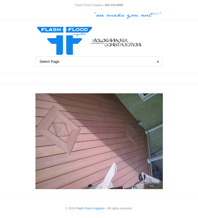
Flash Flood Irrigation (90, 208)
